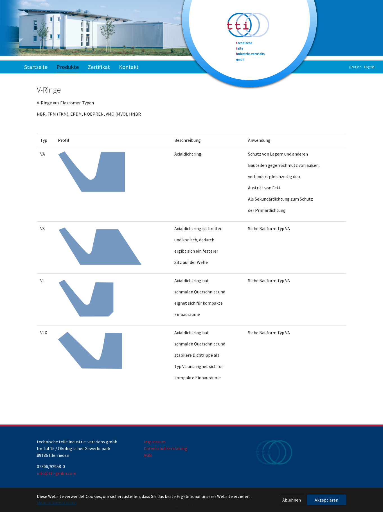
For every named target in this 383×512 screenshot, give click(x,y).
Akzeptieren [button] (326, 500)
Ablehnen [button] (291, 500)
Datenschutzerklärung (165, 448)
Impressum (155, 441)
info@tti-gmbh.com (56, 473)
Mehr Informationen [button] (56, 503)
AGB (148, 455)
